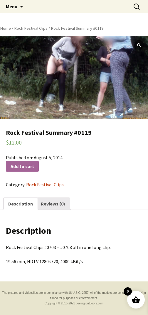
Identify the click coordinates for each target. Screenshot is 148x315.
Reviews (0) (53, 204)
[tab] (20, 204)
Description (20, 204)
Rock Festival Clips (31, 28)
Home (5, 28)
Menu (11, 6)
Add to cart (22, 166)
